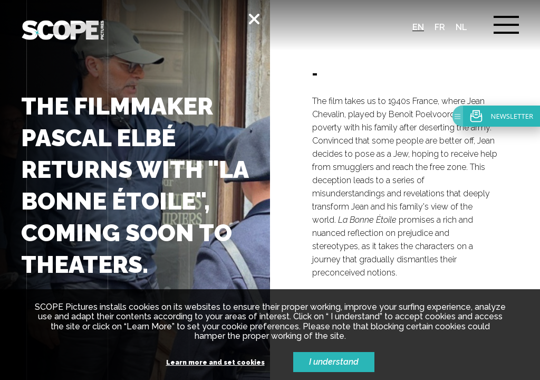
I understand (334, 362)
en (418, 27)
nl (461, 27)
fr (440, 27)
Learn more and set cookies (215, 362)
